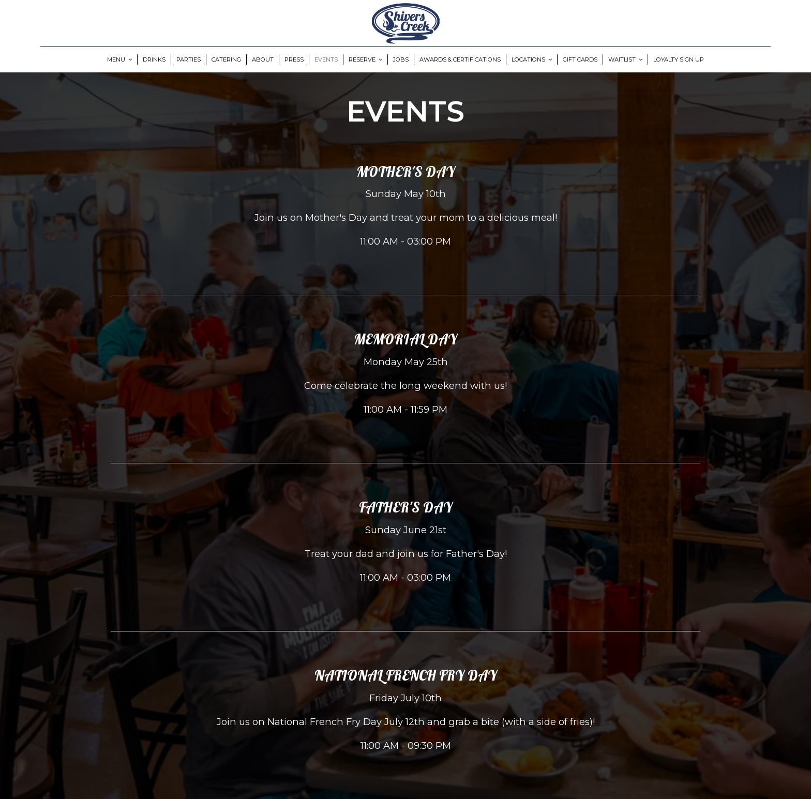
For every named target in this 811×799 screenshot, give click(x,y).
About (263, 59)
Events (326, 59)
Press (294, 59)
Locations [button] (532, 59)
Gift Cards (580, 59)
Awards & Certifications (460, 59)
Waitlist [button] (625, 59)
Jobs (401, 59)
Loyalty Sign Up (678, 59)
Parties (188, 59)
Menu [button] (119, 59)
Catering (226, 59)
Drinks (154, 59)
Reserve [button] (365, 59)
